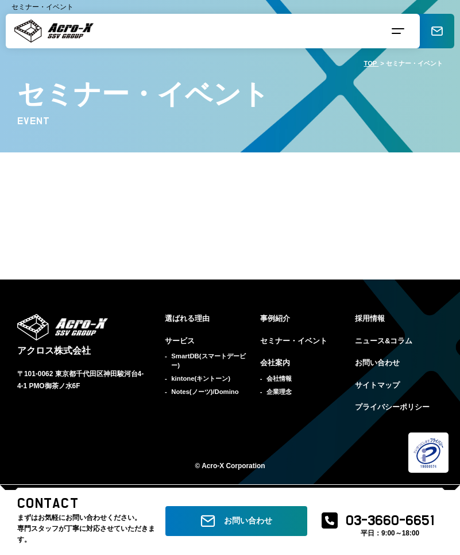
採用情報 (370, 319)
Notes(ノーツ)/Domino (204, 391)
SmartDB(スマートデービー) (208, 361)
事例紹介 (275, 319)
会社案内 (275, 363)
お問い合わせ (377, 363)
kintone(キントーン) (200, 378)
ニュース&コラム (383, 341)
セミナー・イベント (293, 341)
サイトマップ (377, 385)
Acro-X (213, 466)
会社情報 (279, 378)
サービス (180, 341)
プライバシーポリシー (392, 407)
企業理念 (279, 391)
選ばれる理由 (187, 319)
